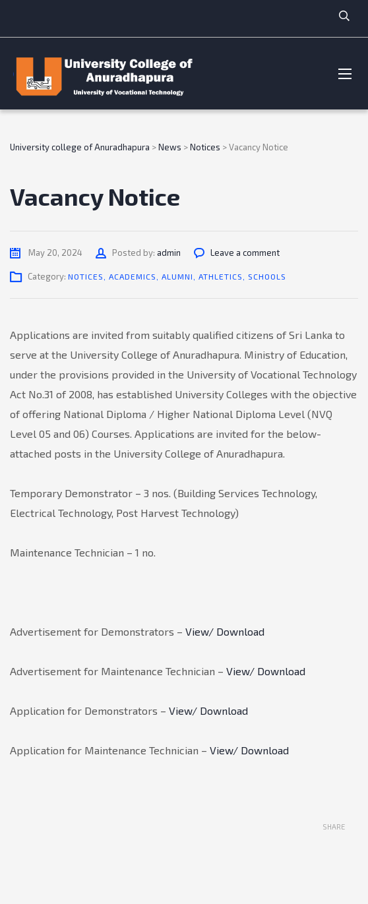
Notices (86, 276)
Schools (267, 276)
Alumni (177, 276)
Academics (132, 276)
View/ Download (224, 631)
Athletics (221, 276)
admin (169, 252)
